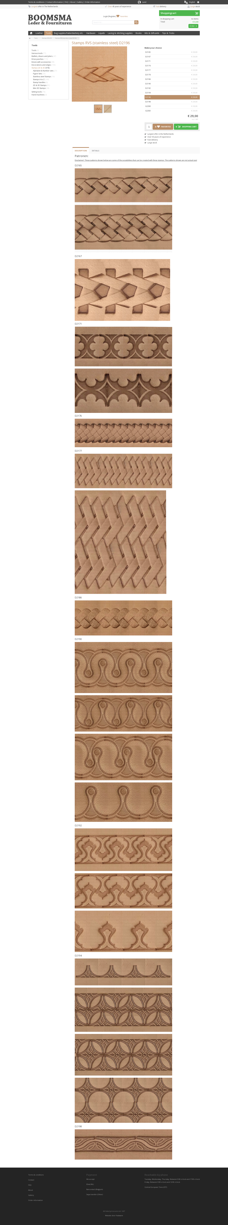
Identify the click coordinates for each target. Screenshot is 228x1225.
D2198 (172, 101)
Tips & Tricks (168, 33)
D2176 (172, 65)
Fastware (119, 1215)
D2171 (172, 61)
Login (105, 16)
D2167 (172, 56)
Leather (39, 33)
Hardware (90, 33)
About (72, 2)
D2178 (172, 74)
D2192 (172, 88)
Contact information (54, 2)
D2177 (172, 70)
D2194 (172, 92)
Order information (35, 1200)
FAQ (66, 2)
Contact (31, 1180)
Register (112, 16)
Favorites (124, 16)
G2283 (172, 110)
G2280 (172, 106)
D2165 (172, 52)
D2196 (172, 97)
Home (31, 33)
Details (95, 150)
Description (81, 150)
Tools (48, 33)
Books (139, 33)
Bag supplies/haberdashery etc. (68, 33)
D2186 (172, 79)
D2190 (172, 83)
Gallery (80, 2)
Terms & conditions (36, 2)
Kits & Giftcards (152, 33)
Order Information (92, 2)
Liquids (101, 33)
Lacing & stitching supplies (120, 33)
